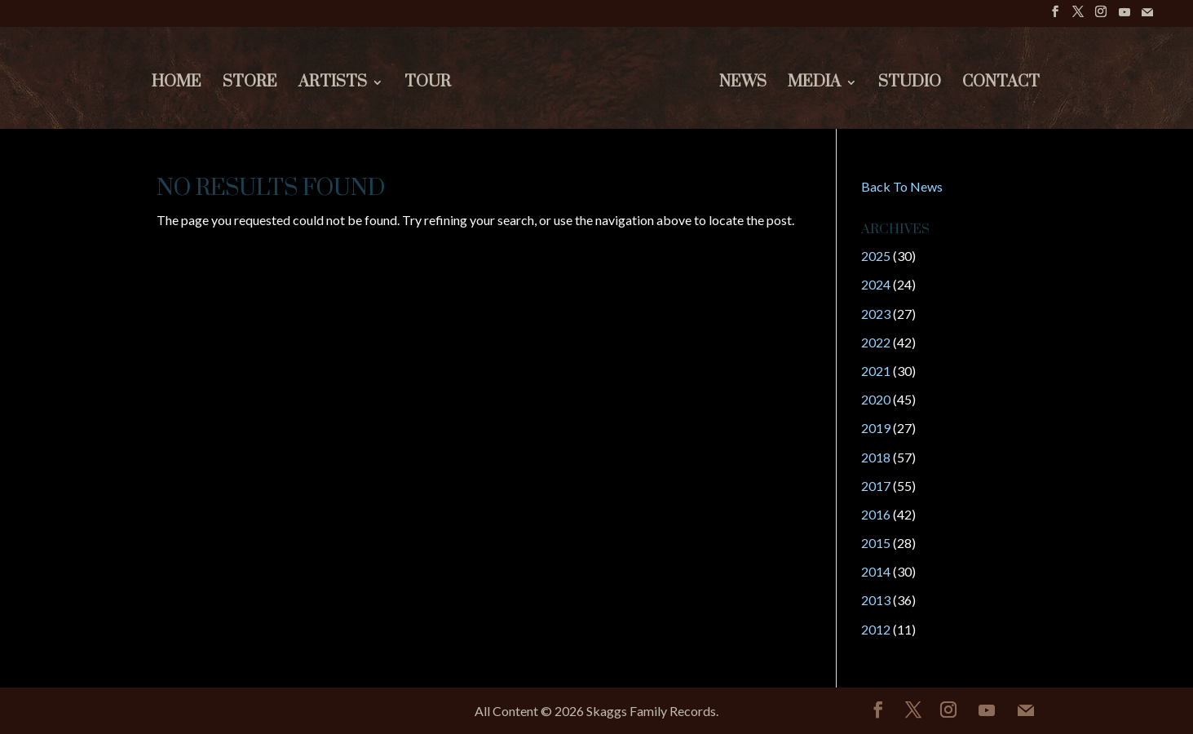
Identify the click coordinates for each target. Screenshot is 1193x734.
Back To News (902, 186)
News (743, 84)
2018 (875, 457)
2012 (875, 629)
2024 (875, 284)
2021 (875, 370)
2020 (875, 399)
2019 (875, 428)
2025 (875, 255)
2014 (875, 571)
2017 (875, 485)
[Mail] (1147, 17)
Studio (909, 84)
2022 (875, 342)
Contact (1001, 84)
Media (814, 84)
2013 (875, 600)
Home (176, 84)
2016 (875, 514)
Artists (332, 84)
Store (250, 84)
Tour (427, 84)
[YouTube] (1124, 17)
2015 (875, 542)
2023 (875, 313)
